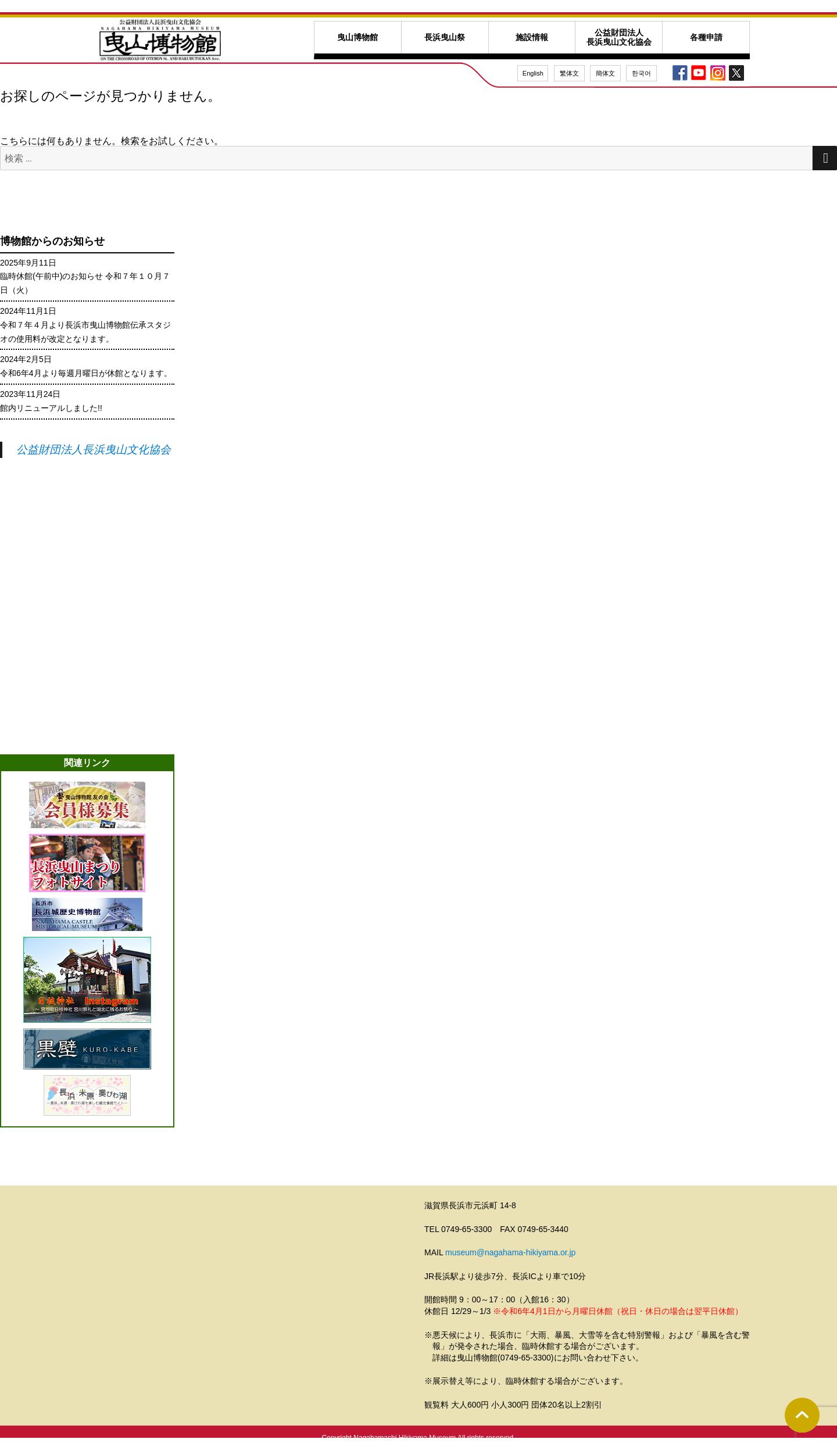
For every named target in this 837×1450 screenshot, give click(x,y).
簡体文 (605, 73)
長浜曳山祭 (444, 37)
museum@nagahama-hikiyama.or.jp (510, 1252)
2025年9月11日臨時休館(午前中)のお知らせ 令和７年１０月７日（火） (85, 276)
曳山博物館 (357, 37)
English (533, 73)
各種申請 (706, 37)
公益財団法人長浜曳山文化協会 (619, 37)
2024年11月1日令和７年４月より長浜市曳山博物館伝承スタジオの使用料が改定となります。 (85, 324)
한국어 (641, 73)
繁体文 (569, 73)
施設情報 (532, 37)
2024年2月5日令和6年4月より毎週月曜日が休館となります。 (86, 366)
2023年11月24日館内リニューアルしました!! (51, 401)
